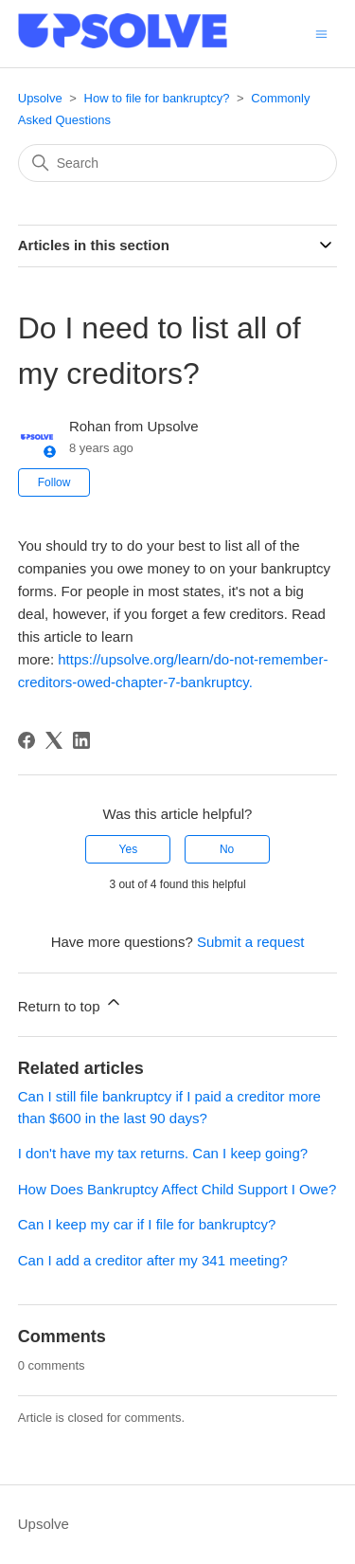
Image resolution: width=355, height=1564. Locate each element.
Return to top (70, 1003)
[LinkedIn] (81, 740)
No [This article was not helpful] (227, 849)
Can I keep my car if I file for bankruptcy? (147, 1224)
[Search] (178, 163)
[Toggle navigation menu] (321, 33)
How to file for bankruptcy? (157, 98)
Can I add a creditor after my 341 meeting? (153, 1260)
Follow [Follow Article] (54, 482)
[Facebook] (26, 740)
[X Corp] (53, 740)
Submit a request (250, 942)
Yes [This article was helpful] (128, 849)
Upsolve (40, 98)
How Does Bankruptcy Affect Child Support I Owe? (177, 1189)
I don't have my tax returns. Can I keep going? (163, 1153)
